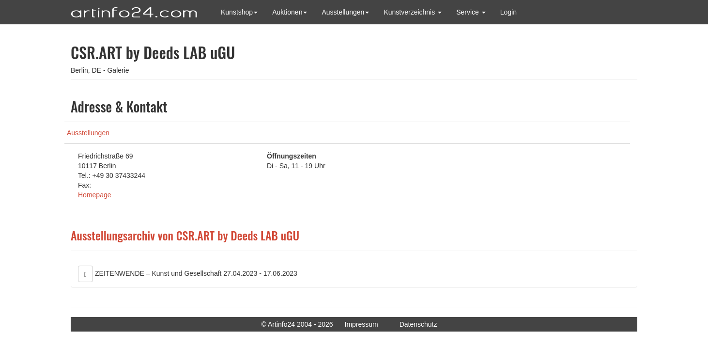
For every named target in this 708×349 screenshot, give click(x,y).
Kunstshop (239, 12)
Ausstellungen (345, 12)
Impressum (361, 324)
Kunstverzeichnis (413, 12)
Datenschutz (418, 324)
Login (508, 12)
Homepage (94, 195)
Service (471, 12)
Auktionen (289, 12)
